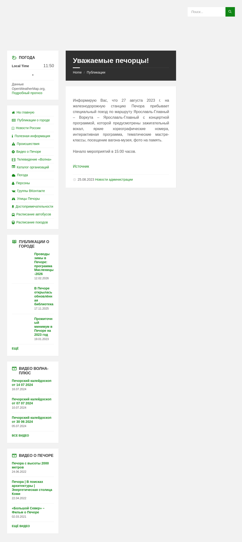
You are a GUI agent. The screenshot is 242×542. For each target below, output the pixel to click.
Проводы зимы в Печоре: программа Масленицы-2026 (44, 264)
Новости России (26, 128)
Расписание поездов (30, 222)
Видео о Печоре (26, 151)
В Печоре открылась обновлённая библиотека (43, 296)
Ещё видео (21, 526)
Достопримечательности (32, 206)
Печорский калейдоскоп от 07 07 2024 (31, 401)
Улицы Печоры (26, 199)
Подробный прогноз (27, 93)
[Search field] (211, 12)
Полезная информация (31, 136)
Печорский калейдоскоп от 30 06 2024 (31, 420)
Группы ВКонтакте (28, 191)
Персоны (21, 183)
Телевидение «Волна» (32, 159)
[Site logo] (121, 41)
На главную (23, 112)
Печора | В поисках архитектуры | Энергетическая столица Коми (32, 487)
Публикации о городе (31, 120)
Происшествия (25, 144)
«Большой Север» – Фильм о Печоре (28, 510)
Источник (81, 166)
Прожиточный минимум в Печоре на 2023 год (43, 327)
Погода (20, 175)
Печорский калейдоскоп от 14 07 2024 (31, 383)
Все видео (20, 435)
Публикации (96, 72)
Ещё (15, 348)
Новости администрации (114, 179)
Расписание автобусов (31, 214)
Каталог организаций (30, 167)
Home (77, 72)
